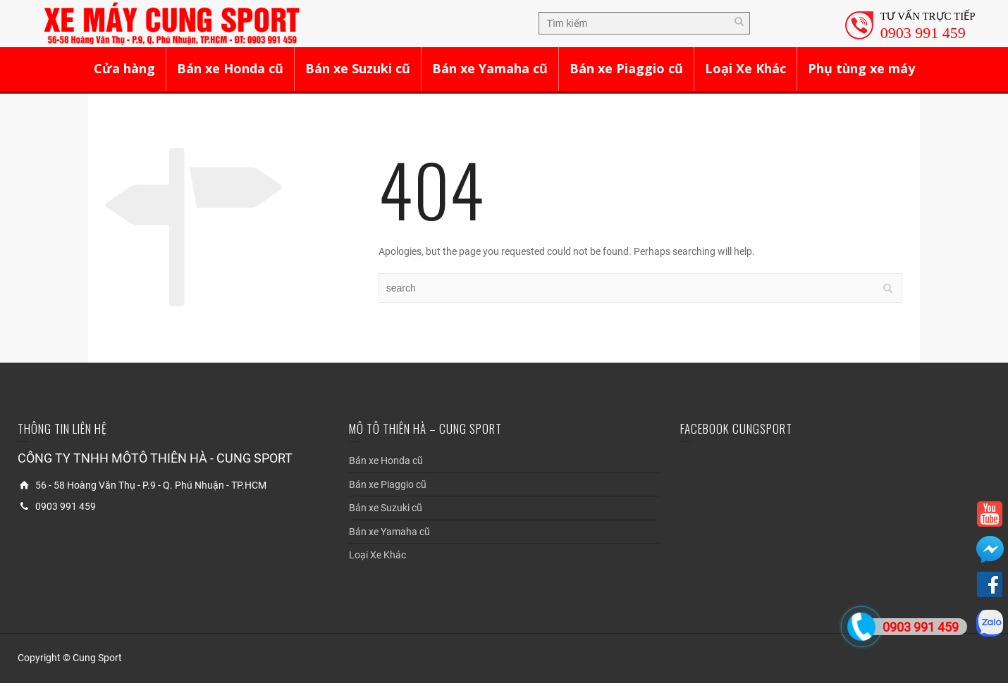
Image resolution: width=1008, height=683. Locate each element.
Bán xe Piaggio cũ (626, 68)
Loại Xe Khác (745, 68)
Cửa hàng (124, 68)
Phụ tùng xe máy (861, 68)
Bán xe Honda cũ (230, 68)
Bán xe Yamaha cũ (490, 68)
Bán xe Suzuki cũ (357, 68)
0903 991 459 (923, 33)
